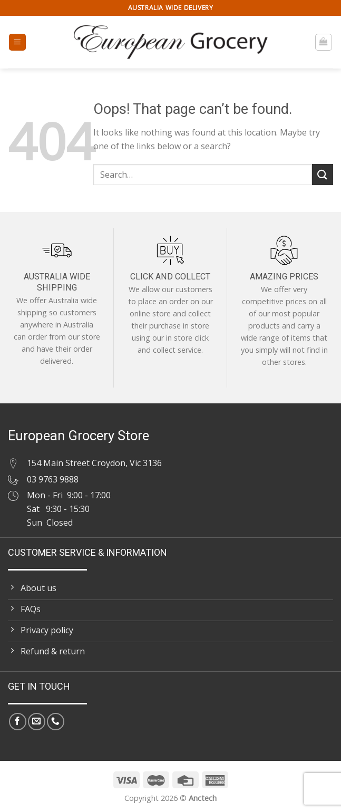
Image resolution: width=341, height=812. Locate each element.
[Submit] (322, 174)
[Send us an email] (36, 721)
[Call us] (55, 721)
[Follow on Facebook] (17, 721)
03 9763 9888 (53, 479)
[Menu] (17, 42)
